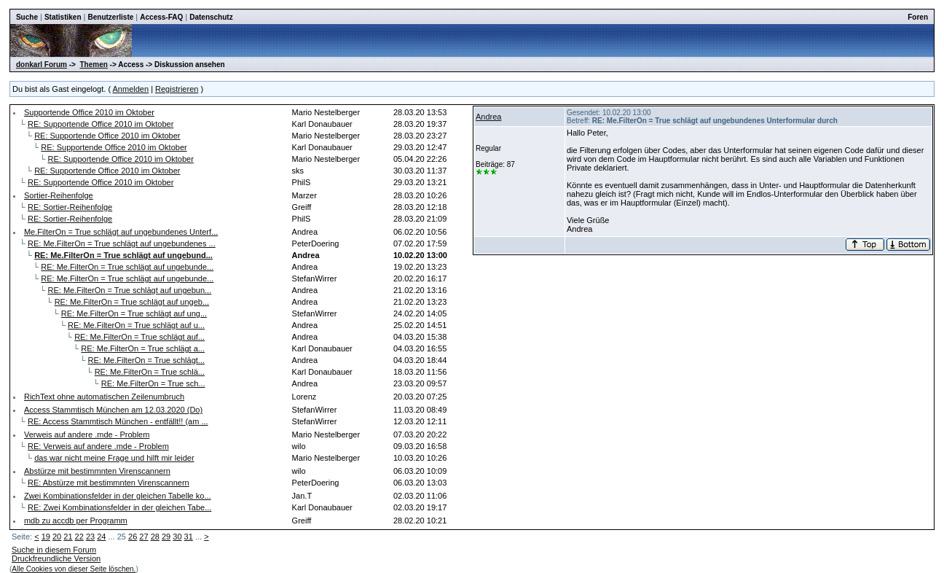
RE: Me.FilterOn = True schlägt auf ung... (134, 313)
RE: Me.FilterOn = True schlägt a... (143, 348)
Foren (918, 17)
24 (101, 536)
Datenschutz (210, 17)
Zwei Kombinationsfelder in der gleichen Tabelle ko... (117, 495)
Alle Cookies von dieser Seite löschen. (73, 569)
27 (143, 536)
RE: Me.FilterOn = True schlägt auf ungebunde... (127, 266)
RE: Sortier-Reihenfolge (70, 207)
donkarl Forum (41, 65)
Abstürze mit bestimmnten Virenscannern (97, 471)
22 (79, 536)
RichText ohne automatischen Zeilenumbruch (104, 396)
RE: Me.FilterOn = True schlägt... (146, 360)
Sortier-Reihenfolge (58, 195)
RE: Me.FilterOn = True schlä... (150, 371)
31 (188, 536)
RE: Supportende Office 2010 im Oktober (100, 124)
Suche (27, 17)
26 (132, 536)
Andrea (488, 116)
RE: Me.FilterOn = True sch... (153, 383)
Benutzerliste (111, 17)
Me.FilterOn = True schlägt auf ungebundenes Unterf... (121, 231)
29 (166, 536)
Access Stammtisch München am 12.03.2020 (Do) (113, 409)
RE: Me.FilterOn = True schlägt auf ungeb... (132, 301)
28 (155, 536)
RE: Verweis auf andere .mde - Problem (98, 446)
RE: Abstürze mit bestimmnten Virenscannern (108, 482)
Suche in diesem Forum (54, 549)
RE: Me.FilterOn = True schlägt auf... (139, 336)
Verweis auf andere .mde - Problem (86, 434)
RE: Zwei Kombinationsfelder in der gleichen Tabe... (119, 507)
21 (67, 536)
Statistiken (63, 17)
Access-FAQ (161, 17)
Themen (93, 65)
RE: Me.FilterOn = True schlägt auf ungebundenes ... (122, 243)
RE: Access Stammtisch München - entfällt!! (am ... (118, 421)
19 (46, 536)
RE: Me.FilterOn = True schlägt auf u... (136, 325)
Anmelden (131, 89)
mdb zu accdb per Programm (75, 520)
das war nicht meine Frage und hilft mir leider (114, 457)
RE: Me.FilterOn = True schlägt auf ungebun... (129, 290)
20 (56, 536)
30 (177, 536)
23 (90, 536)
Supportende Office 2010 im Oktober (89, 112)
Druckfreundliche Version (56, 558)
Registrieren (176, 89)
